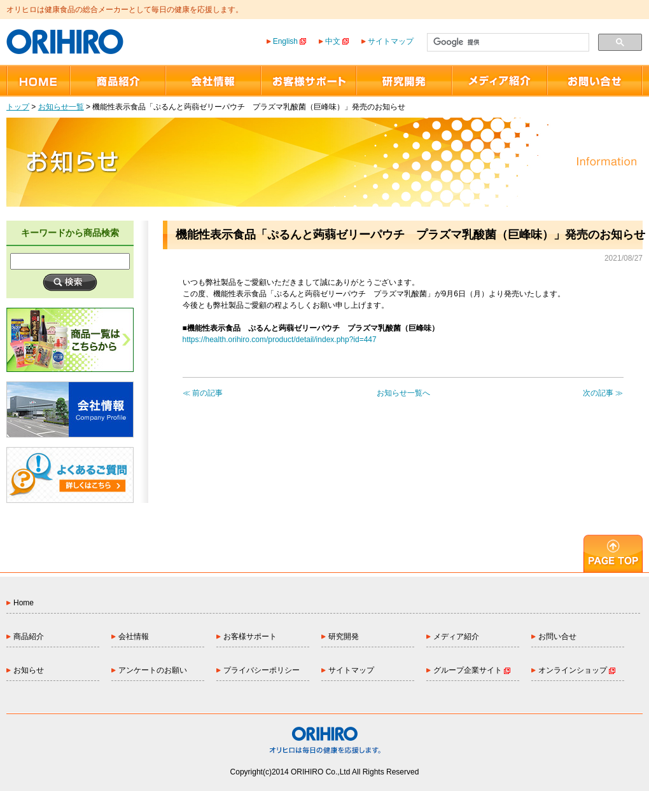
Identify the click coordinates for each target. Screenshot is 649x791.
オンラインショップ (576, 670)
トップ (17, 106)
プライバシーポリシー (261, 670)
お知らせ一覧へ (403, 393)
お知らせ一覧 (61, 106)
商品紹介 (28, 636)
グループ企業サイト (471, 670)
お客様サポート (250, 636)
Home (23, 602)
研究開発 (343, 636)
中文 (337, 41)
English (289, 41)
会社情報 (133, 636)
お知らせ (28, 670)
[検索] (506, 42)
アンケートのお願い (152, 670)
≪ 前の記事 (203, 393)
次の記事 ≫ (603, 393)
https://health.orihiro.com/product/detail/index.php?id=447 (280, 339)
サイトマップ (391, 41)
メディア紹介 (456, 636)
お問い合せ (557, 636)
